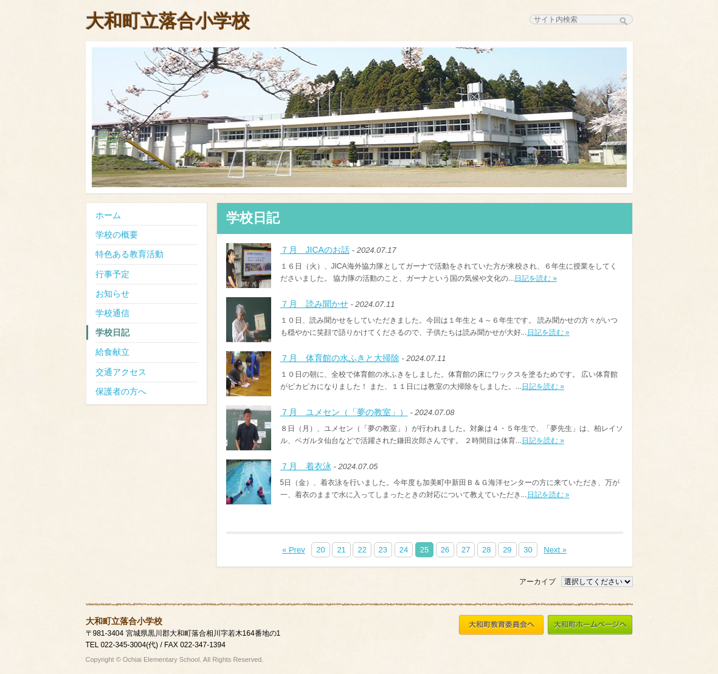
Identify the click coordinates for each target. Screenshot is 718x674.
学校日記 (112, 332)
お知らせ (112, 293)
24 (403, 549)
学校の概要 (116, 234)
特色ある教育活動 (129, 254)
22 (361, 549)
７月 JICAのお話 (315, 250)
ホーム (108, 215)
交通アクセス (121, 372)
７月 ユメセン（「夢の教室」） (344, 412)
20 (320, 549)
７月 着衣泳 (305, 466)
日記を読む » (535, 278)
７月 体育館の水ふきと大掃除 (339, 358)
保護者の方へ (121, 391)
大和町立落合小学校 (168, 21)
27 (465, 549)
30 (527, 549)
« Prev (293, 549)
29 (507, 549)
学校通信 (112, 313)
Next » (555, 549)
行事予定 (112, 274)
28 (486, 549)
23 (383, 549)
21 (341, 549)
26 (445, 549)
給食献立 (112, 352)
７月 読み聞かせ (314, 304)
